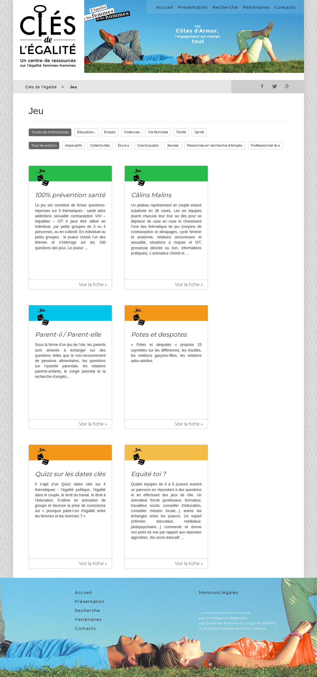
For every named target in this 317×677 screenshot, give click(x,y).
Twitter (274, 86)
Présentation (193, 7)
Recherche (225, 7)
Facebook (262, 86)
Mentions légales (218, 592)
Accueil (164, 7)
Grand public (148, 145)
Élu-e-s (123, 145)
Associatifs (73, 145)
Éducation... (86, 132)
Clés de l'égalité (41, 87)
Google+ (287, 86)
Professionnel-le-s (265, 145)
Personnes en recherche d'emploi (214, 145)
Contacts (285, 7)
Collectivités (100, 145)
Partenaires (256, 7)
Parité (181, 132)
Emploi (109, 132)
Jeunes (173, 145)
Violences (132, 132)
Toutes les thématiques (50, 132)
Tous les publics (44, 145)
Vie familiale (158, 132)
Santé (199, 132)
